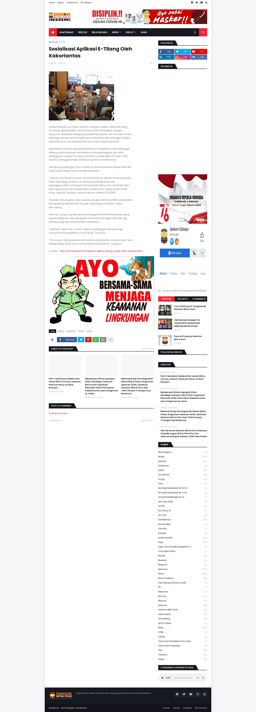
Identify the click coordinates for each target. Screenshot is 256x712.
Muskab (182, 560)
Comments (199, 298)
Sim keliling (182, 618)
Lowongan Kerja (182, 551)
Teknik (182, 637)
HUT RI (182, 506)
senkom (182, 605)
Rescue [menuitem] (82, 32)
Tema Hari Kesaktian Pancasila (182, 641)
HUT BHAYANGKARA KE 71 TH (182, 493)
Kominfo (182, 528)
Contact (187, 707)
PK (182, 587)
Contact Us (72, 2)
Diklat (182, 470)
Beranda (53, 42)
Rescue (182, 596)
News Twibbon (182, 578)
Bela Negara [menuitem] (99, 32)
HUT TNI (182, 515)
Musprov (182, 565)
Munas (182, 556)
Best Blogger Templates (74, 707)
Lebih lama (146, 420)
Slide (89, 331)
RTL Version (86, 2)
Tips (182, 650)
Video (182, 659)
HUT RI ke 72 (182, 511)
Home (52, 2)
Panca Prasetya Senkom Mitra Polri (188, 338)
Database (182, 465)
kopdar (182, 533)
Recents (183, 298)
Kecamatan (182, 524)
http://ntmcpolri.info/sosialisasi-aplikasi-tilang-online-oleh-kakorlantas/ (101, 251)
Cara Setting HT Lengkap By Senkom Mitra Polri (190, 308)
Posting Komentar (58, 413)
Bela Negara (182, 452)
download (182, 474)
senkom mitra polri (182, 610)
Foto (182, 483)
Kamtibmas (182, 519)
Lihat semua (148, 348)
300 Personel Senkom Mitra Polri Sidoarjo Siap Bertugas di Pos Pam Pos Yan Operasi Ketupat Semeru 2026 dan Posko (183, 433)
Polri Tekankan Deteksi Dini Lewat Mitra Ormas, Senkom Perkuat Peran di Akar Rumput (65, 383)
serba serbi (182, 614)
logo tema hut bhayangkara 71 (182, 547)
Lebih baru (56, 420)
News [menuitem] (115, 32)
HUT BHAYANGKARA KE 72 (182, 497)
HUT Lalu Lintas (182, 502)
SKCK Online (182, 623)
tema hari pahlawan (182, 646)
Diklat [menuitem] (130, 32)
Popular (166, 298)
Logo (182, 542)
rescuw (182, 601)
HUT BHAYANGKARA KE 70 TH (182, 488)
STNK (182, 632)
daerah (182, 461)
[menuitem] (53, 32)
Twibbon (182, 655)
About (61, 2)
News (81, 331)
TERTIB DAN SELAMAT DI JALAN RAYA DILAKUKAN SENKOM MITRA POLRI (187, 323)
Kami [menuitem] (144, 32)
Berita (63, 42)
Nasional (71, 331)
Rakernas (182, 592)
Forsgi (182, 479)
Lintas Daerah (182, 538)
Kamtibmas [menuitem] (66, 32)
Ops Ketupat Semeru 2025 (182, 583)
